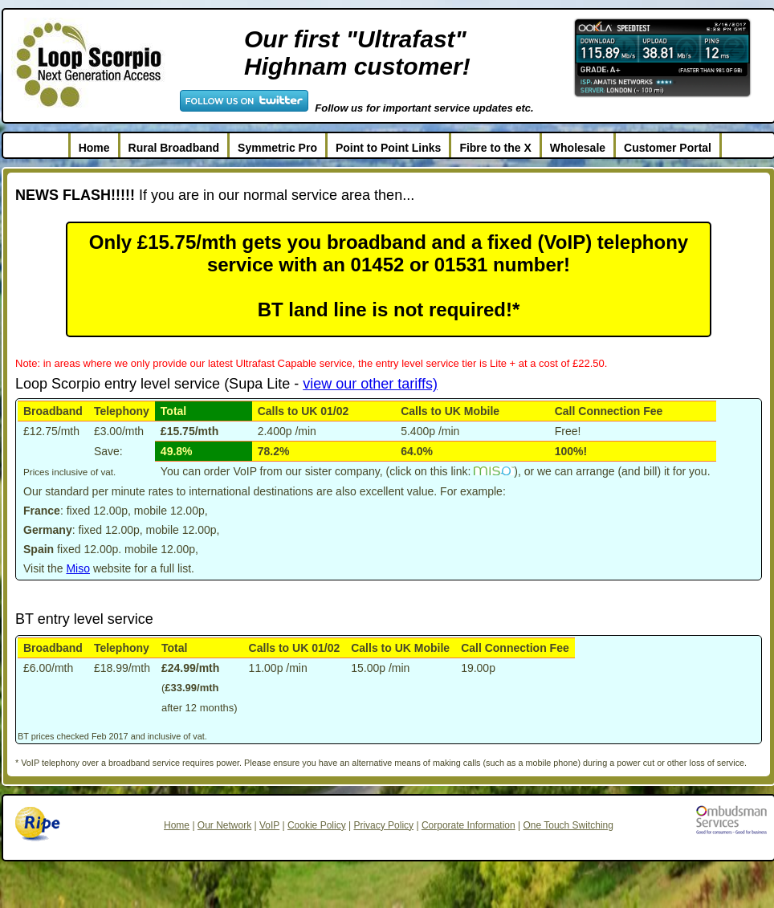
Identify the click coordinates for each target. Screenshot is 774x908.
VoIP (269, 825)
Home (94, 147)
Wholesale (577, 147)
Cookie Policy (316, 825)
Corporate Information (468, 825)
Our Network (224, 825)
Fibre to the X (495, 147)
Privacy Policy (383, 825)
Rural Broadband (174, 147)
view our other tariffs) (370, 384)
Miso (78, 568)
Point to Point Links (388, 147)
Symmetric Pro (277, 147)
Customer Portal (667, 147)
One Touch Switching (568, 825)
